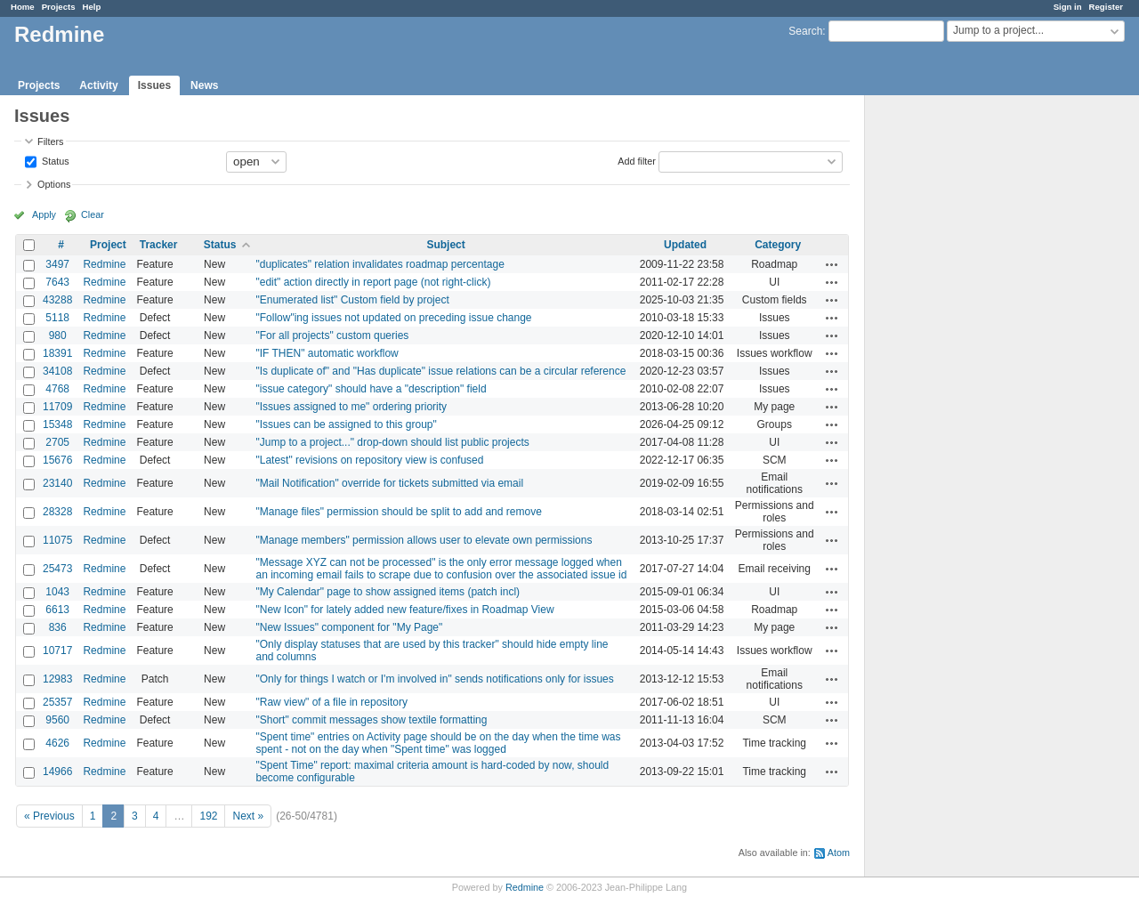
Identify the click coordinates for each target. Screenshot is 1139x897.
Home (23, 7)
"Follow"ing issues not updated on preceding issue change (393, 317)
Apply (44, 214)
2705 (57, 442)
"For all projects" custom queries (331, 335)
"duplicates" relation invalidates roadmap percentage (379, 264)
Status (54, 160)
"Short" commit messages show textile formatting (371, 720)
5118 (57, 317)
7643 (57, 282)
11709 (57, 406)
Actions (832, 264)
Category (778, 244)
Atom (839, 852)
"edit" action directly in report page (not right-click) (372, 282)
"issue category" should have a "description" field (370, 389)
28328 (57, 511)
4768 (57, 389)
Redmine (104, 264)
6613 (57, 609)
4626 (57, 743)
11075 (57, 540)
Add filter (637, 160)
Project (108, 244)
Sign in (1068, 7)
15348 (57, 424)
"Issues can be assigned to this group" (345, 424)
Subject (445, 244)
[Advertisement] (954, 375)
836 (58, 627)
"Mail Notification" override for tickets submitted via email (389, 483)
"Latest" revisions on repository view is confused (369, 460)
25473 (57, 568)
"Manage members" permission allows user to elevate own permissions (423, 540)
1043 (57, 592)
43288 (57, 300)
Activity (98, 85)
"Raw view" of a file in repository (331, 702)
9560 (57, 720)
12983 (57, 679)
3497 (57, 264)
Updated (685, 244)
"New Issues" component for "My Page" (348, 627)
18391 (57, 353)
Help (92, 7)
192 (208, 816)
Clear (92, 214)
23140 (57, 483)
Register (1106, 7)
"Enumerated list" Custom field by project (351, 300)
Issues (154, 85)
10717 (57, 650)
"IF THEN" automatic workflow (326, 353)
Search (805, 31)
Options (53, 184)
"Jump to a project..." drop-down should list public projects (392, 442)
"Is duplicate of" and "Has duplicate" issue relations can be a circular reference (440, 371)
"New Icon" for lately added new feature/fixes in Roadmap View (404, 609)
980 (58, 335)
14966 (57, 771)
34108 (57, 371)
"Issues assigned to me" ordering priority (351, 406)
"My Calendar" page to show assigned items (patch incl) (387, 592)
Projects (59, 7)
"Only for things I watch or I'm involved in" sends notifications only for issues (434, 679)
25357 (57, 702)
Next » (247, 816)
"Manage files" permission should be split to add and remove (398, 511)
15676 (57, 460)
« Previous (49, 816)
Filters (50, 141)
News (204, 85)
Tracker (159, 244)
